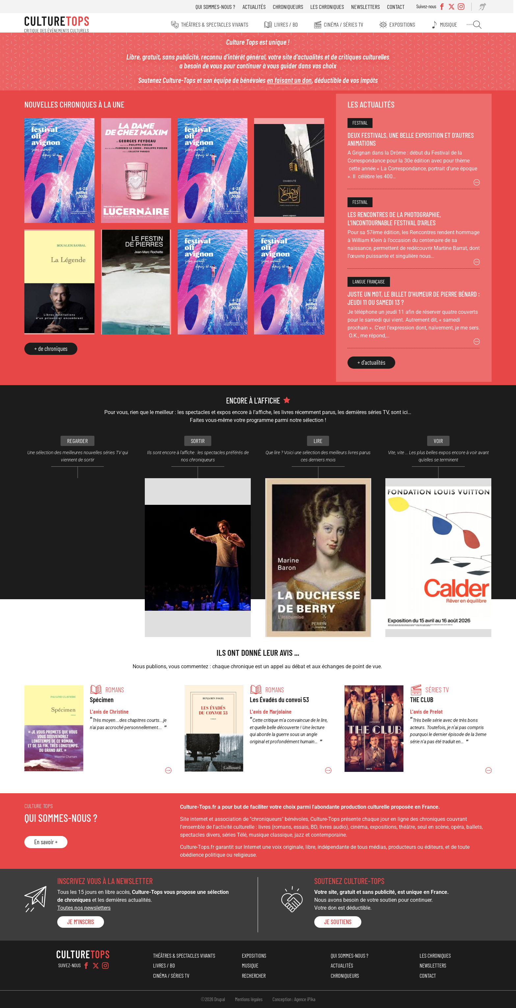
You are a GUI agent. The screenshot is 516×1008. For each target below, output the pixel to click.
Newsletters (367, 6)
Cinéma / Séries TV (343, 24)
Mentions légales (249, 999)
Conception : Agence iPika (293, 999)
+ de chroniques (54, 349)
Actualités (256, 6)
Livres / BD (285, 24)
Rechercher (477, 24)
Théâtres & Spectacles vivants (213, 24)
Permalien (100, 730)
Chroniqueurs (290, 6)
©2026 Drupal (213, 999)
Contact (397, 6)
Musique (450, 24)
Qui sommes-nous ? (217, 6)
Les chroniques (329, 6)
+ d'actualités (370, 366)
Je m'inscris (83, 921)
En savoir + (49, 842)
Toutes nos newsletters (87, 908)
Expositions (403, 24)
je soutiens (337, 921)
